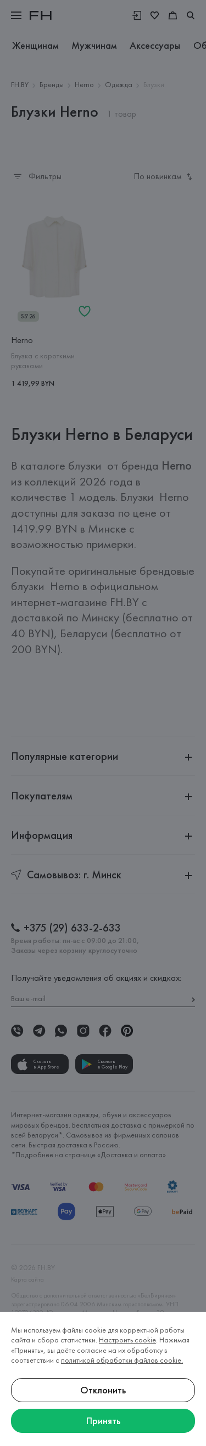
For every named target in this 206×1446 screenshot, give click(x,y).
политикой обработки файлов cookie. (122, 1360)
